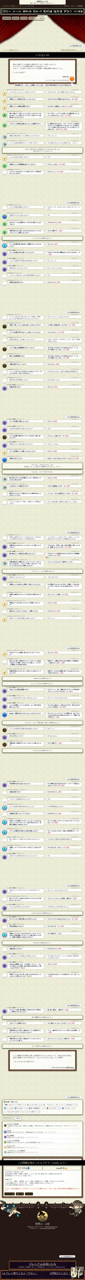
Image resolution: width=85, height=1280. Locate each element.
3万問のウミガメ (66, 1273)
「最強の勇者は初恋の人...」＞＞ (71, 50)
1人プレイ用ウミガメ (20, 1273)
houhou (11, 169)
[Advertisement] (21, 32)
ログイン (73, 6)
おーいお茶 (12, 837)
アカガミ (12, 322)
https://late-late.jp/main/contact (47, 1228)
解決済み (15, 18)
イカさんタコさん (14, 789)
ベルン (11, 456)
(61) (13, 964)
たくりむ (12, 213)
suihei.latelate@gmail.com (51, 1226)
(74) (15, 964)
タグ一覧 (23, 18)
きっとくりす (12, 89)
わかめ (11, 242)
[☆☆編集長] (21, 1150)
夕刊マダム (66, 76)
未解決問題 (6, 18)
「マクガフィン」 (13, 133)
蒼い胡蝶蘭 (12, 250)
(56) (10, 964)
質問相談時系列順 (7, 1118)
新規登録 (80, 6)
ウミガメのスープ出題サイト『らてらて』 (13, 6)
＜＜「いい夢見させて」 (11, 50)
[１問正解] (15, 1124)
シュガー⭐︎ (11, 111)
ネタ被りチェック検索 (36, 18)
